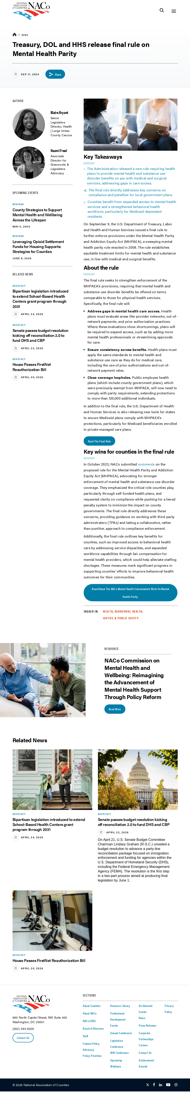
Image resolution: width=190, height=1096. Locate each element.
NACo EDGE (89, 1021)
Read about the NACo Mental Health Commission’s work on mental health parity (130, 593)
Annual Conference (121, 1033)
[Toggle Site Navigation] (174, 11)
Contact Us (23, 1038)
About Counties (91, 1006)
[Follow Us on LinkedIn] (160, 1085)
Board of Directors (93, 1028)
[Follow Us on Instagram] (176, 1085)
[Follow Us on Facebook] (154, 1085)
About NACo (89, 1013)
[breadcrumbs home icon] (14, 34)
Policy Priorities (92, 1056)
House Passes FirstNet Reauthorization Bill (32, 367)
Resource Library (120, 1006)
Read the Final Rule (99, 441)
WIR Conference (119, 1053)
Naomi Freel (59, 150)
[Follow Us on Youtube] (168, 1085)
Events (114, 1025)
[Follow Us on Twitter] (147, 1085)
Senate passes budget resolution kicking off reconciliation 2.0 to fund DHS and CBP (41, 335)
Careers (143, 1045)
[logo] (31, 18)
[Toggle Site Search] (162, 11)
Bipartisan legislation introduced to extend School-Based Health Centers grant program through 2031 (41, 298)
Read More (115, 709)
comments (146, 464)
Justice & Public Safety (121, 618)
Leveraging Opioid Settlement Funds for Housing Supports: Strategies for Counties (38, 246)
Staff (85, 1036)
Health (108, 611)
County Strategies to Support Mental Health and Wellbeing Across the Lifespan (37, 214)
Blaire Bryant (59, 112)
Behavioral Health (128, 611)
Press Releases (147, 1025)
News (25, 35)
